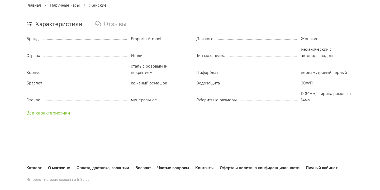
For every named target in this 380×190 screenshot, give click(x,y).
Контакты (204, 167)
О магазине (59, 167)
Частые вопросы (173, 167)
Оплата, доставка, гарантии (103, 167)
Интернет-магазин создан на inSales (57, 179)
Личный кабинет (322, 167)
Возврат (143, 167)
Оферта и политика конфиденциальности (260, 167)
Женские (98, 5)
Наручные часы (65, 5)
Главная (33, 5)
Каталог (34, 167)
